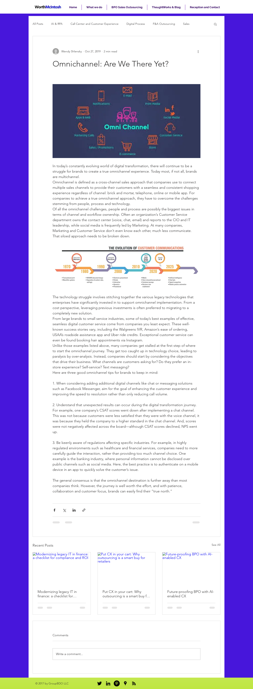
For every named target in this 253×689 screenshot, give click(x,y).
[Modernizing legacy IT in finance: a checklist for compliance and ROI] (62, 568)
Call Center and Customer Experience (95, 24)
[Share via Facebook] (54, 510)
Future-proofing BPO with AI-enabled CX (190, 594)
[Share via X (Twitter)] (64, 510)
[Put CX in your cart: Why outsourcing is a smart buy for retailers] (126, 568)
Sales (186, 24)
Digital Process (135, 24)
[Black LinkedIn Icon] (108, 683)
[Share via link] (84, 510)
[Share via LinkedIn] (74, 510)
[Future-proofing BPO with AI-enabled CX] (191, 568)
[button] (215, 24)
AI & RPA (57, 24)
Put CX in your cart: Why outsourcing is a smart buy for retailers (126, 594)
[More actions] (198, 51)
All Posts (38, 24)
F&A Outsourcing (164, 24)
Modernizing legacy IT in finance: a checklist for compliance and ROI (57, 594)
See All (216, 545)
